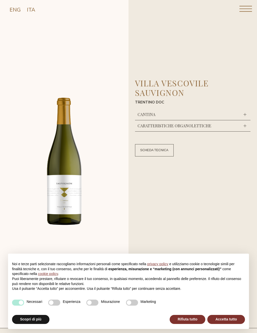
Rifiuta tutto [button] (188, 319)
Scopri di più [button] (30, 319)
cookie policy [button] (48, 274)
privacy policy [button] (157, 264)
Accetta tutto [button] (226, 319)
